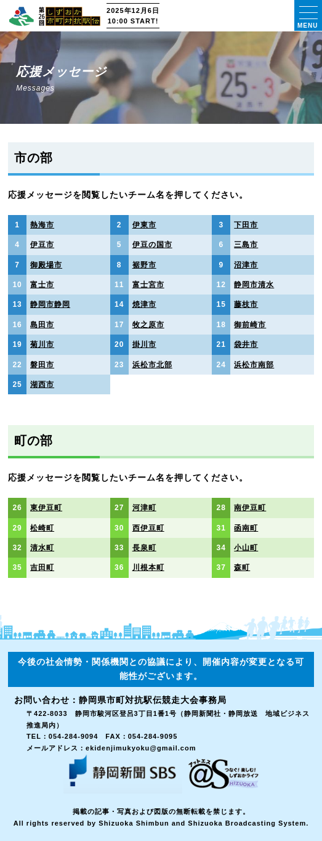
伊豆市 (42, 244)
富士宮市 (148, 284)
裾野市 (144, 265)
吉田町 (42, 567)
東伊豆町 (46, 507)
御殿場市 (46, 265)
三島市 (246, 244)
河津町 (144, 507)
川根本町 (148, 567)
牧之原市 (148, 324)
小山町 (246, 547)
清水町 (42, 547)
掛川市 (144, 344)
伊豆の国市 (152, 244)
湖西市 (42, 384)
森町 (242, 567)
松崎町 (42, 528)
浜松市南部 (254, 364)
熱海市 (42, 225)
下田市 (246, 225)
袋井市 (246, 344)
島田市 (42, 324)
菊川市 (42, 344)
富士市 (42, 284)
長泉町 (144, 547)
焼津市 (144, 304)
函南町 (246, 528)
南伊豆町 (250, 507)
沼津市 (246, 265)
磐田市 (42, 364)
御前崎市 (250, 324)
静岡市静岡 (50, 304)
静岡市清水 (254, 284)
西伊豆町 (148, 528)
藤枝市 (246, 304)
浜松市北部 (152, 364)
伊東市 (144, 225)
